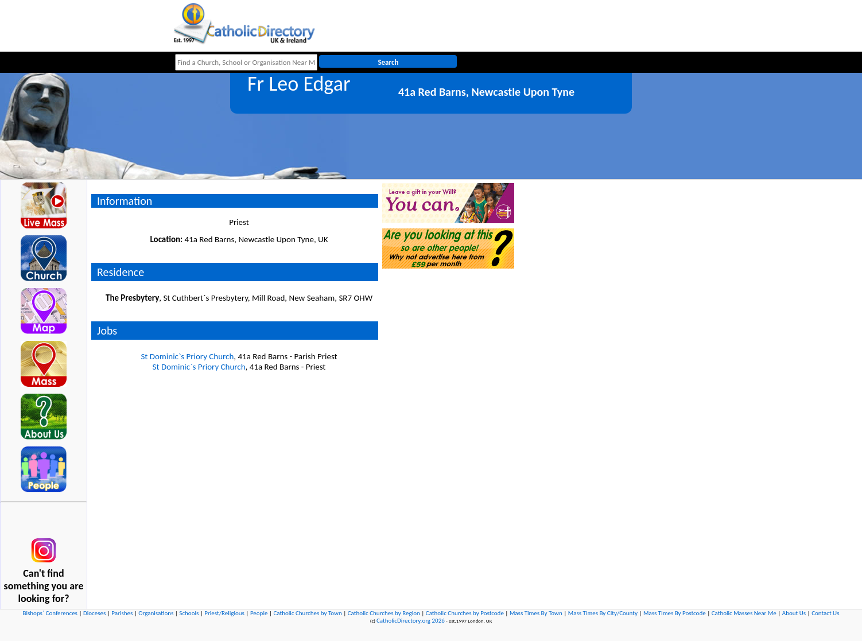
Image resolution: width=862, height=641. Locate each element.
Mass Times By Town (536, 613)
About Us (794, 613)
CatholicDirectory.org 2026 (410, 620)
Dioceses (94, 613)
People (259, 613)
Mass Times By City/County (603, 613)
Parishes (122, 613)
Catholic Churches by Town (307, 613)
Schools (189, 613)
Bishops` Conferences (50, 613)
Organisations (155, 613)
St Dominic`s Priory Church (187, 356)
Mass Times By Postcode (674, 613)
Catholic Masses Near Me (744, 613)
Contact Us (825, 613)
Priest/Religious (224, 613)
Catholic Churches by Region (384, 613)
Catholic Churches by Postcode (465, 613)
